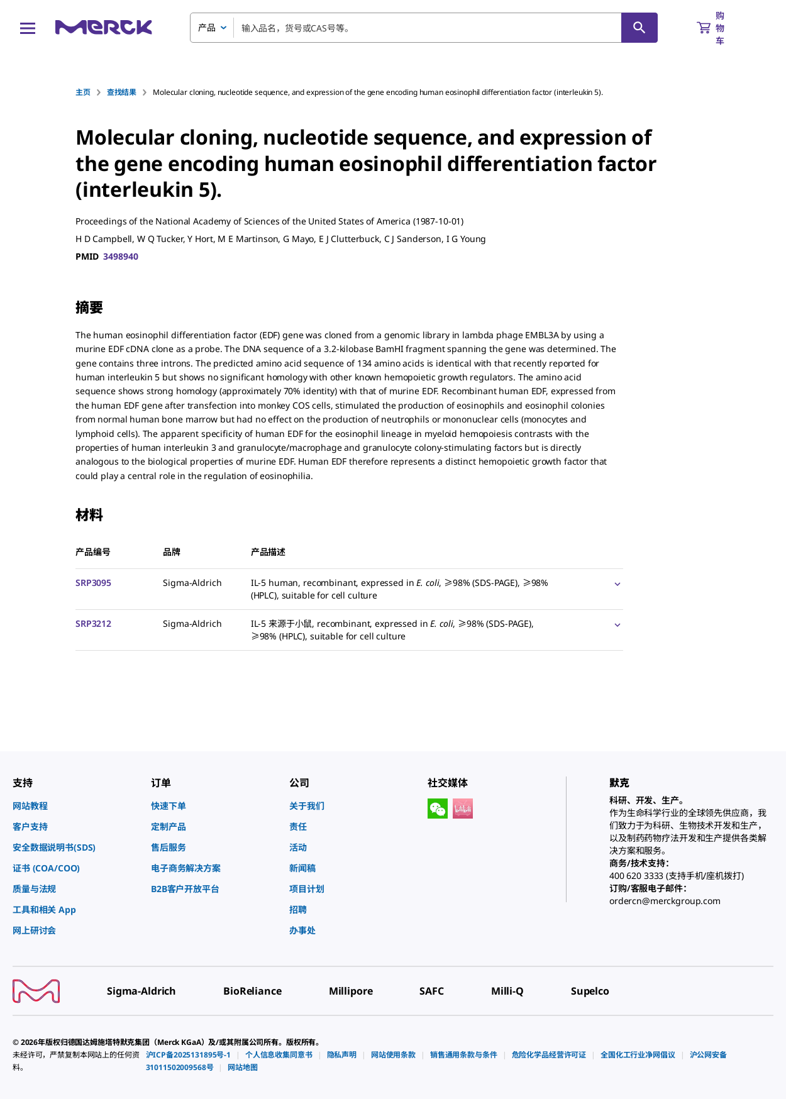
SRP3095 (93, 582)
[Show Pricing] (615, 583)
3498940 (120, 256)
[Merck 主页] (103, 27)
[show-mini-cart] (721, 28)
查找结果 (121, 92)
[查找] (639, 28)
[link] (75, 806)
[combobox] (424, 28)
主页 (83, 92)
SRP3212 (93, 623)
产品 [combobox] (207, 27)
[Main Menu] (27, 27)
